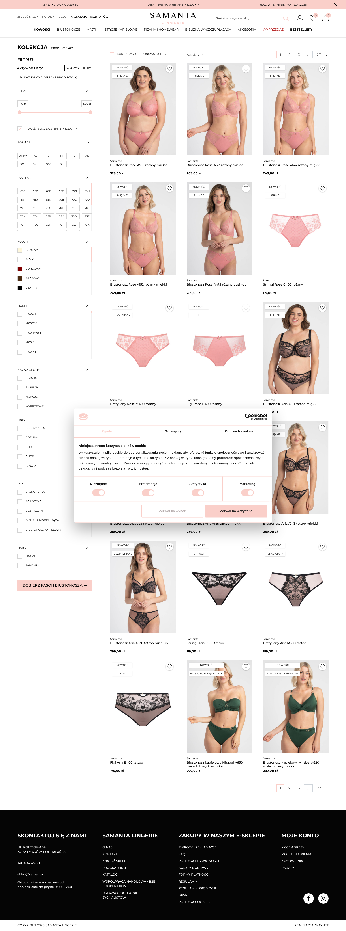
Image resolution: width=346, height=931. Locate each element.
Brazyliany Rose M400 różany (133, 404)
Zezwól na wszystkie (236, 511)
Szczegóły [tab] (173, 431)
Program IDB (114, 868)
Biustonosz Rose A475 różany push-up (217, 284)
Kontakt (109, 854)
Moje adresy (292, 847)
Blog (62, 16)
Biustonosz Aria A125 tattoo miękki (137, 524)
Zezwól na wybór (172, 511)
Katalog (110, 875)
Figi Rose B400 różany (204, 404)
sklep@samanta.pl (32, 874)
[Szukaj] (251, 18)
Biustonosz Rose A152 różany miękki (138, 284)
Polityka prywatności (199, 861)
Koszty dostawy (194, 868)
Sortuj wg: (125, 54)
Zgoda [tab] (107, 431)
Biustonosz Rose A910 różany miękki (139, 165)
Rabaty (287, 868)
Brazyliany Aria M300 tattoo (284, 643)
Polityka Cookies (194, 902)
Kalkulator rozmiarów (90, 16)
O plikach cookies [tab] (239, 431)
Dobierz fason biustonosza (55, 585)
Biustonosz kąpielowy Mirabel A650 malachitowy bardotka (215, 764)
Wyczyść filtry (78, 68)
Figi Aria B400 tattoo (126, 762)
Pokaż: (191, 54)
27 (319, 54)
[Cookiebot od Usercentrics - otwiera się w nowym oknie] (248, 416)
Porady (48, 16)
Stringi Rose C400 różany (283, 284)
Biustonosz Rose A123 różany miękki (215, 165)
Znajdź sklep (27, 16)
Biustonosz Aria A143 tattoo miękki (290, 524)
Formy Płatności (194, 875)
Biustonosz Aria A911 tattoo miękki (290, 404)
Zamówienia (292, 861)
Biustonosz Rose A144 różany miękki (291, 165)
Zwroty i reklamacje (197, 847)
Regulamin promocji (197, 888)
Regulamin (188, 881)
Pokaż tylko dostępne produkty (48, 77)
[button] (335, 4)
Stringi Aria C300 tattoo (205, 643)
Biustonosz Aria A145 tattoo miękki (214, 524)
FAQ (182, 854)
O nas (107, 847)
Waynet (322, 925)
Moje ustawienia (296, 854)
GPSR (183, 895)
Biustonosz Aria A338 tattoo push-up (139, 643)
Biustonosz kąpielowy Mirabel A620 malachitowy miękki (291, 764)
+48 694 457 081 (29, 863)
